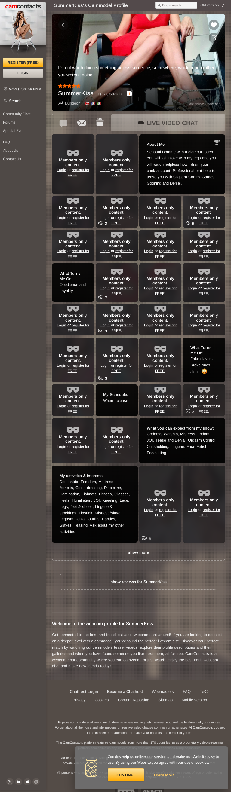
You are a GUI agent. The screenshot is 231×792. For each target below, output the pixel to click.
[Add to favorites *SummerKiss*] (214, 25)
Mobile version (194, 700)
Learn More (164, 775)
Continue (125, 775)
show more (138, 552)
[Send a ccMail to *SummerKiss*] (82, 122)
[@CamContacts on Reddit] (27, 781)
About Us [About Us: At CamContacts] (10, 150)
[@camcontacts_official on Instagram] (36, 781)
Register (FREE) (23, 62)
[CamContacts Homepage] (23, 30)
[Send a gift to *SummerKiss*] (100, 122)
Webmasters (163, 691)
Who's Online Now (25, 89)
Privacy (79, 700)
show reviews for (139, 581)
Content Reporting (133, 700)
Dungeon (69, 103)
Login (23, 73)
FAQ (187, 691)
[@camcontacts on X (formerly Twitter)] (10, 781)
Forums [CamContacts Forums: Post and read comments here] (9, 122)
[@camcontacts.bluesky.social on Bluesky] (18, 781)
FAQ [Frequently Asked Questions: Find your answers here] (6, 142)
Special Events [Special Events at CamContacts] (15, 131)
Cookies (102, 700)
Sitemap (165, 700)
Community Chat (16, 114)
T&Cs (205, 691)
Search (15, 101)
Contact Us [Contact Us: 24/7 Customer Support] (12, 159)
